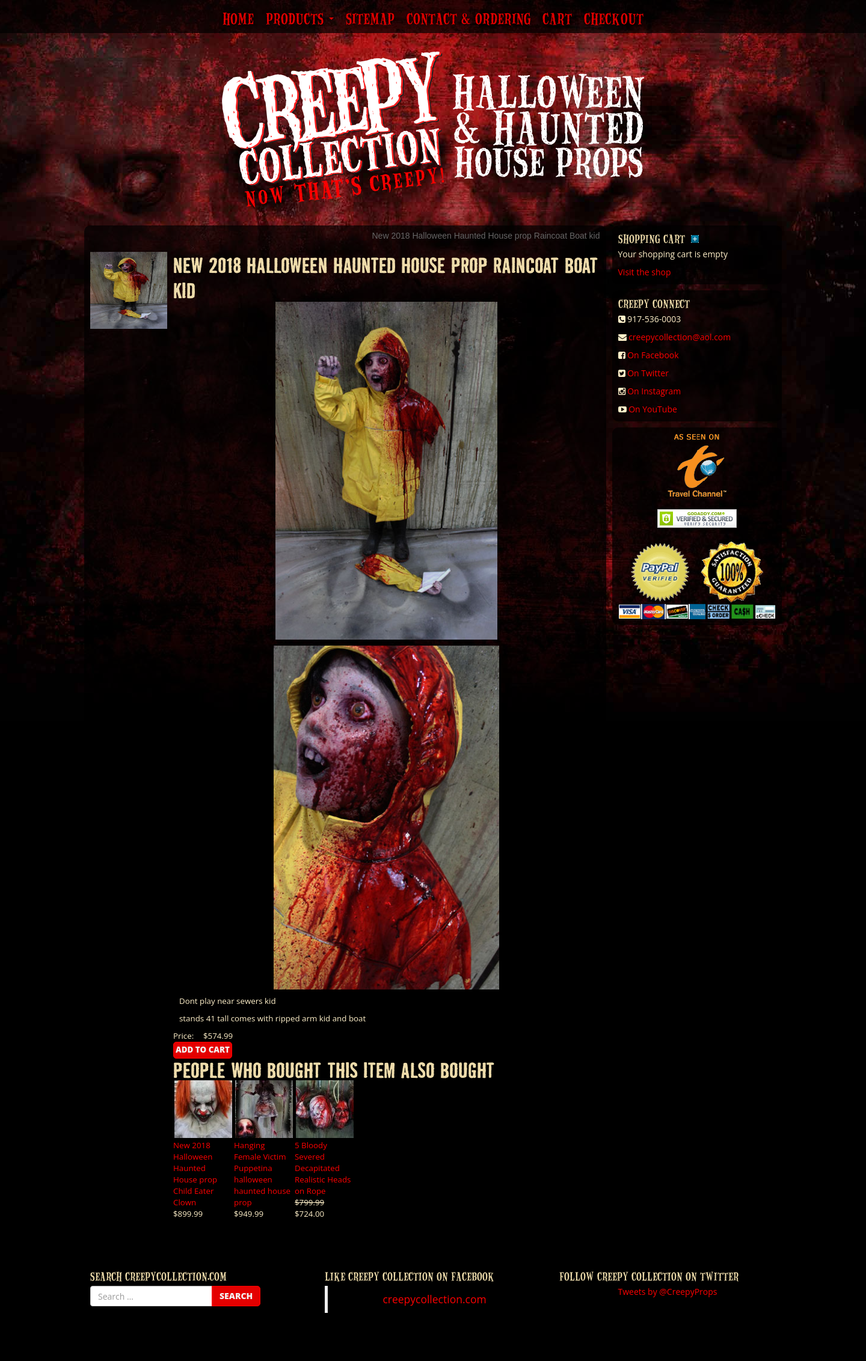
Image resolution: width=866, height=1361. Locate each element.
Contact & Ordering (468, 20)
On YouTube (652, 409)
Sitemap (370, 20)
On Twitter (648, 373)
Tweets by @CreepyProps (667, 1291)
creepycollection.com (434, 1299)
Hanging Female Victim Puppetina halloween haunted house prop (262, 1174)
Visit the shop (644, 272)
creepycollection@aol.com (679, 337)
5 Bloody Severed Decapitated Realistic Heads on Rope (323, 1168)
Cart (557, 20)
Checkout (613, 20)
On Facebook (652, 355)
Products (300, 20)
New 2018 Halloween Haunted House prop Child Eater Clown (195, 1174)
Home (238, 20)
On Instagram (654, 391)
